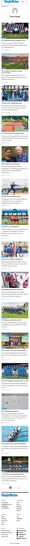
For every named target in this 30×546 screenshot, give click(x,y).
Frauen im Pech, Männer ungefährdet (12, 259)
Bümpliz (4, 38)
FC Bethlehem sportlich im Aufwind (11, 320)
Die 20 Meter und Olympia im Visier (11, 196)
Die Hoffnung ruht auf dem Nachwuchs (12, 289)
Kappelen (4, 193)
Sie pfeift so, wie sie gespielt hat (10, 227)
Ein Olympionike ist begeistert (10, 411)
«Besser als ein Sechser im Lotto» (11, 164)
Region (4, 68)
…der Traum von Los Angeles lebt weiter (13, 474)
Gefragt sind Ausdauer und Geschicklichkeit (14, 443)
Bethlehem (5, 317)
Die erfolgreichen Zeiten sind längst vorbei (13, 40)
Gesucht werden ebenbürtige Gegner (12, 103)
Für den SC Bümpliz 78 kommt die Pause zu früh (15, 381)
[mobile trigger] (3, 1)
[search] (23, 1)
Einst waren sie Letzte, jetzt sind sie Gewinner (14, 350)
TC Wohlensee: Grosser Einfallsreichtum (13, 133)
